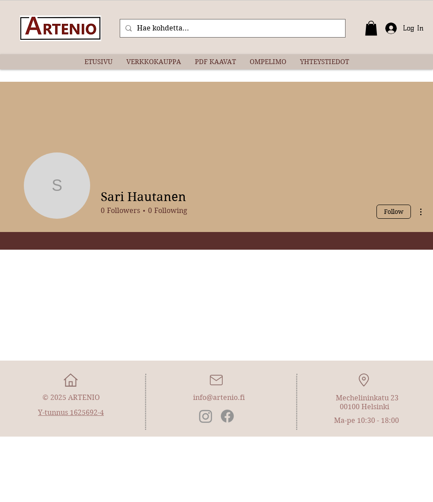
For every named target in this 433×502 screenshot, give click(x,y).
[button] (371, 28)
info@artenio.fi (219, 397)
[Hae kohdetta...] (232, 28)
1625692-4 (87, 412)
